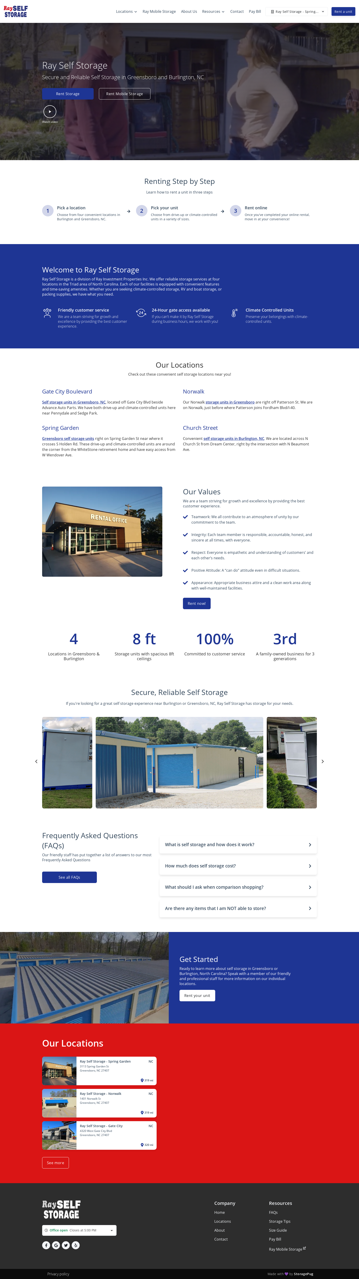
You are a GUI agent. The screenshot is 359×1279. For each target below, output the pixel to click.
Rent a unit (343, 11)
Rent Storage (68, 94)
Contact (221, 1239)
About (219, 1230)
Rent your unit (197, 995)
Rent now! (197, 603)
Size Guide (278, 1230)
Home (219, 1212)
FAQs (273, 1212)
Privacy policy (58, 1273)
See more (55, 1162)
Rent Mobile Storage (124, 94)
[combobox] (79, 1230)
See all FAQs (69, 877)
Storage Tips (280, 1221)
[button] (50, 114)
